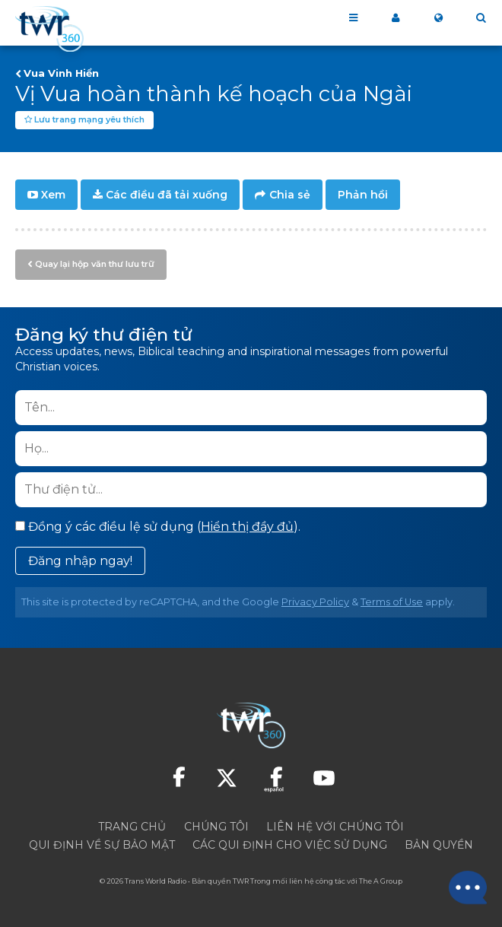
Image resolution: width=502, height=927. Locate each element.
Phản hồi (363, 195)
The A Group (380, 881)
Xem (53, 195)
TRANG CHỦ (132, 826)
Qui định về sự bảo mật (102, 845)
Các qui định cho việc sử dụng (289, 845)
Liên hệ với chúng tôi (335, 826)
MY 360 (395, 18)
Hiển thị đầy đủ (247, 526)
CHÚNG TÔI (216, 826)
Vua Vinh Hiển (61, 73)
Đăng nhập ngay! (80, 561)
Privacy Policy (315, 602)
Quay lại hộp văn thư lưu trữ (94, 264)
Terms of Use (392, 602)
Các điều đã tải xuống (166, 195)
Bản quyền (439, 845)
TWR (241, 881)
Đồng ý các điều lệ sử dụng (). (157, 526)
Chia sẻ (289, 195)
